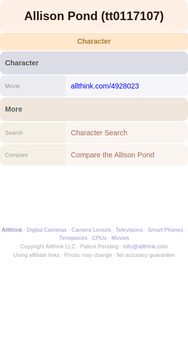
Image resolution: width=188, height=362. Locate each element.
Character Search (99, 133)
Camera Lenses (91, 230)
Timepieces (73, 238)
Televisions (129, 230)
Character (94, 41)
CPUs (99, 238)
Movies (120, 238)
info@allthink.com (145, 246)
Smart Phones (165, 230)
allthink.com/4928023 (105, 86)
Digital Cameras (47, 230)
